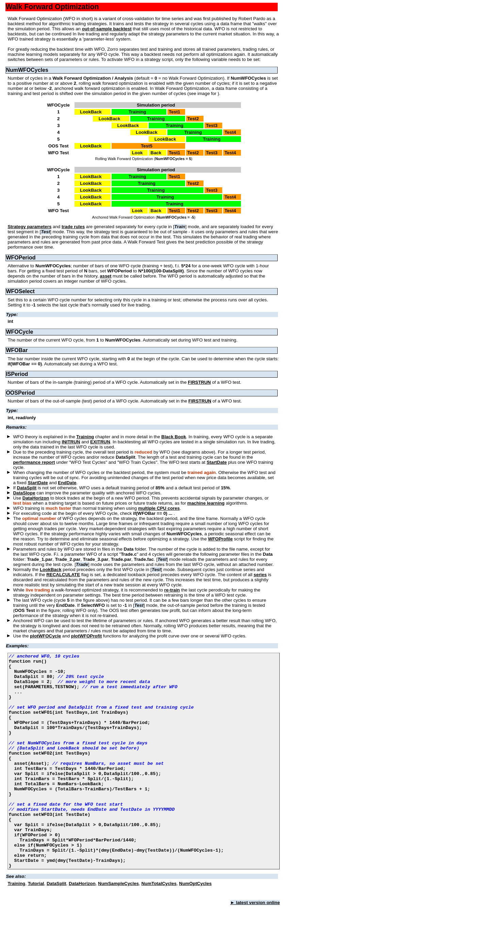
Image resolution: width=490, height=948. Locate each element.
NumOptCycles (195, 926)
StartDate (217, 462)
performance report (34, 462)
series (260, 574)
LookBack (51, 569)
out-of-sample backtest (107, 28)
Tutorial (36, 926)
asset (105, 276)
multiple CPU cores (159, 508)
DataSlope (24, 492)
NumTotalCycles (158, 926)
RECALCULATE (63, 574)
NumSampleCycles (118, 926)
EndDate (67, 482)
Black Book (173, 436)
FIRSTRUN (199, 382)
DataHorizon (35, 498)
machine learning (206, 503)
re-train (172, 589)
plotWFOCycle (45, 635)
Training (85, 436)
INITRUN (71, 441)
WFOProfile (220, 538)
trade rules (73, 226)
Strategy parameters (29, 226)
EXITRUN (100, 441)
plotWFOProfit (86, 635)
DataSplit (27, 487)
